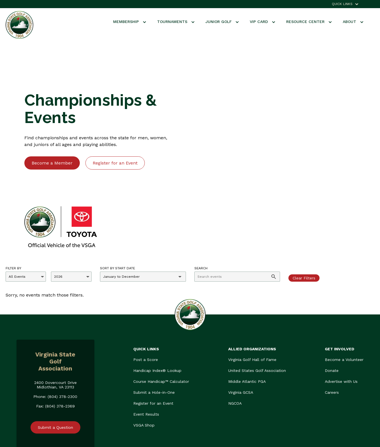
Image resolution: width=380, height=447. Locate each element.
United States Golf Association (257, 321)
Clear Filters (304, 228)
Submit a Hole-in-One (154, 343)
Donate (332, 321)
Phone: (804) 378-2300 (55, 347)
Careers (332, 343)
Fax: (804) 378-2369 (55, 356)
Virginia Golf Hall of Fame (252, 310)
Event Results (146, 364)
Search (201, 219)
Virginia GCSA (240, 343)
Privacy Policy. (350, 432)
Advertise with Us (341, 332)
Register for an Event (115, 138)
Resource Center (309, 21)
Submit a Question (55, 378)
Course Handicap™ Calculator (161, 332)
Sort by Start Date (117, 219)
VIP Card (262, 21)
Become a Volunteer (344, 310)
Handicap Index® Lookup (157, 321)
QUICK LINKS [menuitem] (342, 4)
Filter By (13, 219)
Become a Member (52, 138)
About (353, 21)
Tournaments (175, 21)
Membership (129, 21)
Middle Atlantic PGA (247, 332)
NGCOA (235, 353)
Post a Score (145, 310)
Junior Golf (222, 21)
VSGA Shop (144, 375)
